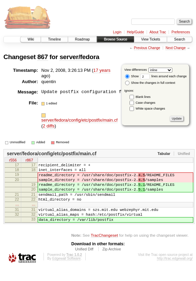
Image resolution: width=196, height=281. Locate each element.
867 (42, 56)
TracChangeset (104, 248)
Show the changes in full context (150, 83)
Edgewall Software (66, 272)
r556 (12, 161)
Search (179, 39)
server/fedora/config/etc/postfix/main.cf (79, 120)
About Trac (157, 32)
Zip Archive (111, 262)
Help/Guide (135, 32)
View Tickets (150, 39)
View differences (135, 69)
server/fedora (79, 56)
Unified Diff (84, 262)
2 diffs (48, 125)
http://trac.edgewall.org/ (175, 272)
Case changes (146, 102)
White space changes (150, 108)
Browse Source (115, 39)
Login (117, 32)
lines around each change (163, 76)
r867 (29, 161)
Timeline (54, 39)
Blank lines (143, 97)
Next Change (175, 48)
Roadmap (82, 39)
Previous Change (147, 48)
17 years (101, 70)
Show (132, 76)
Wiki (30, 39)
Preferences (181, 32)
